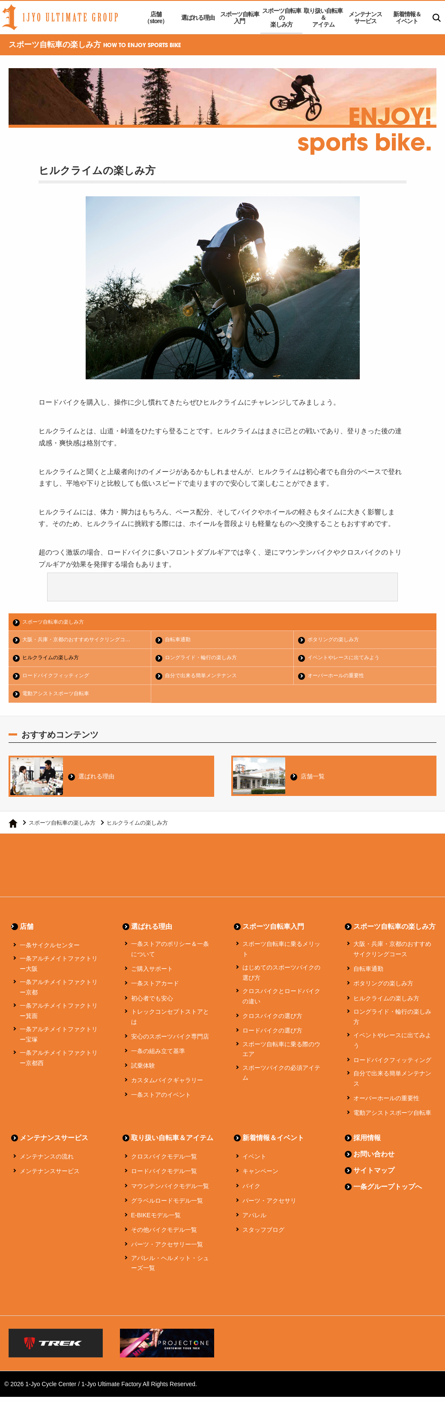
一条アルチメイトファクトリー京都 (59, 992)
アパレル (254, 1220)
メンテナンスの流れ (47, 1162)
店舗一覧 (315, 778)
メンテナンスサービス (365, 17)
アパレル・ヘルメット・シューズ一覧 (170, 1268)
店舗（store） (155, 17)
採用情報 (367, 1143)
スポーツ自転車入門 (239, 17)
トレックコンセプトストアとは (170, 1021)
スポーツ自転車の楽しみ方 (281, 17)
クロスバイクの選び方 (272, 1021)
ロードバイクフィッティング (59, 677)
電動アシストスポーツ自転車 (59, 696)
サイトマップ (373, 1176)
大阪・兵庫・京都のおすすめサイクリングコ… (81, 640)
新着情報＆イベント (407, 17)
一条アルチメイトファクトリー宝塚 (59, 1039)
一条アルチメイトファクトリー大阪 (59, 969)
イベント (254, 1162)
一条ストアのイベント (161, 1100)
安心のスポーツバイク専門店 (170, 1041)
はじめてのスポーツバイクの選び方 (281, 978)
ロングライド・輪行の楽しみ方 (205, 659)
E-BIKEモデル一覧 (156, 1220)
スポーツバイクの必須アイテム (281, 1078)
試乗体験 (143, 1070)
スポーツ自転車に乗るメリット (281, 954)
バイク (251, 1191)
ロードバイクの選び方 (272, 1036)
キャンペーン (260, 1176)
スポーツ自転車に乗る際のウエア (281, 1054)
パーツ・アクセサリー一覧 (167, 1249)
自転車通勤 (180, 640)
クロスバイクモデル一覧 (164, 1162)
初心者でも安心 (152, 1003)
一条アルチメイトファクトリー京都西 (59, 1063)
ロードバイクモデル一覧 (164, 1176)
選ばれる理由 (198, 17)
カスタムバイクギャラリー (167, 1085)
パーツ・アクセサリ (269, 1205)
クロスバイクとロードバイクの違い (281, 1001)
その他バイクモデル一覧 (164, 1235)
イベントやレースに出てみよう (347, 659)
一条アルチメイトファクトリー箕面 (59, 1016)
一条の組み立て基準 (158, 1056)
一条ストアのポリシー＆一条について (170, 954)
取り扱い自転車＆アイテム (323, 17)
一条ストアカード (155, 988)
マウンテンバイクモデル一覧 (170, 1191)
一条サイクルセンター (50, 950)
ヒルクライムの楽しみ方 (53, 659)
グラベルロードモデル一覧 (167, 1205)
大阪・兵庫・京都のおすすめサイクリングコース (392, 954)
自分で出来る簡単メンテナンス (205, 677)
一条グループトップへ (387, 1192)
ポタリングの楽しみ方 (336, 640)
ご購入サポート (152, 974)
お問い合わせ (373, 1159)
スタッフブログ (263, 1235)
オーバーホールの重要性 (339, 677)
